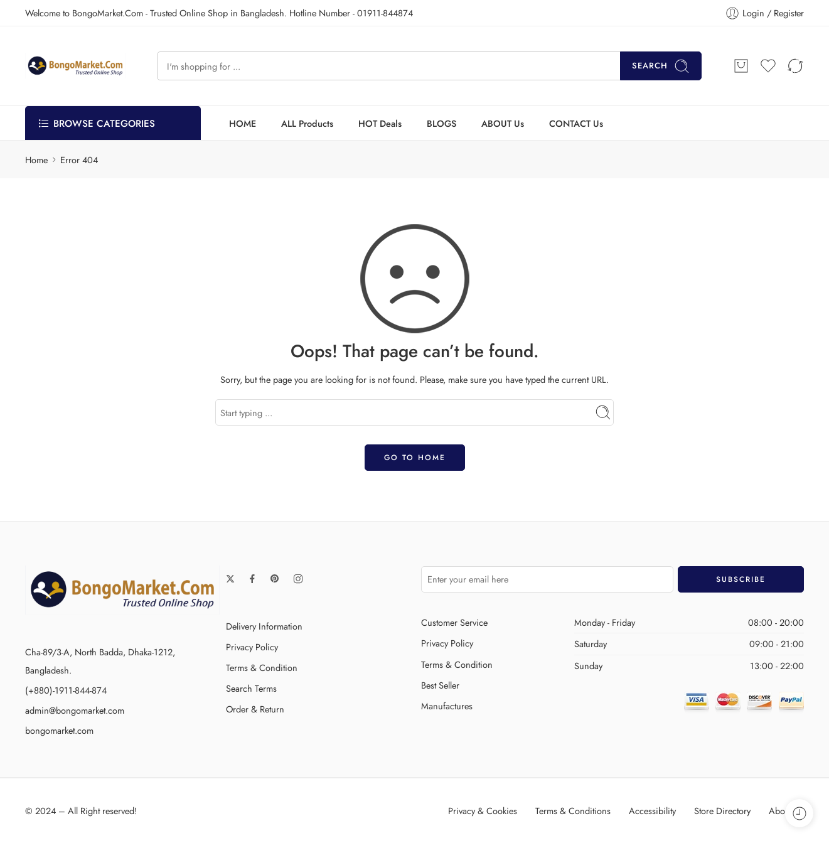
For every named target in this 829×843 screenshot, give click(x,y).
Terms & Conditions (573, 810)
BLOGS (441, 123)
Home (36, 159)
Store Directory (722, 810)
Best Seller (440, 685)
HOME (242, 123)
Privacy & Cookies (482, 810)
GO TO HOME (415, 457)
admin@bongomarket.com (74, 710)
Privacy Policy (252, 646)
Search (661, 66)
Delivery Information (264, 626)
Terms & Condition (261, 667)
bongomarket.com (59, 730)
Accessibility (652, 810)
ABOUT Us (502, 123)
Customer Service (454, 622)
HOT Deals (380, 123)
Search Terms (251, 688)
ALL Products (307, 123)
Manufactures (447, 705)
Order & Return (255, 709)
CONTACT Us (576, 123)
